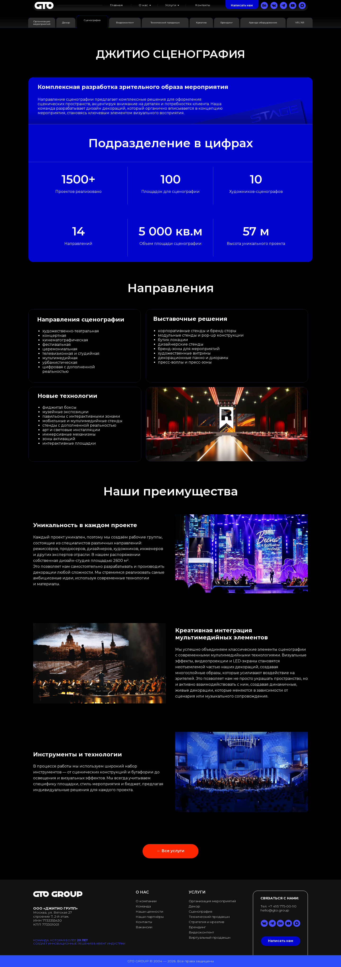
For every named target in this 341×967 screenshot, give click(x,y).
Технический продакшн (209, 917)
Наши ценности (149, 911)
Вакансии (144, 927)
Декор (194, 906)
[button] (241, 5)
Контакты (144, 922)
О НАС (142, 892)
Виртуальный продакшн (209, 937)
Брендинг (197, 927)
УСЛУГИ (197, 892)
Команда (143, 906)
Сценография (200, 911)
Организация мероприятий (212, 901)
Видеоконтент (201, 932)
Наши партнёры (150, 917)
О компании (146, 901)
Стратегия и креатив (206, 922)
